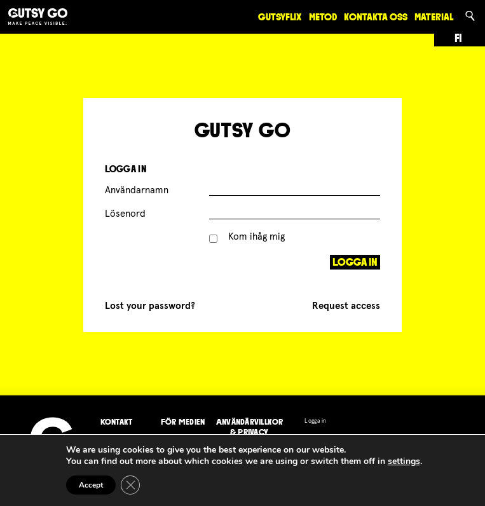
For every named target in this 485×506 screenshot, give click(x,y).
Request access (346, 306)
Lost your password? (150, 306)
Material (433, 16)
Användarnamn (136, 190)
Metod (323, 16)
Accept (91, 485)
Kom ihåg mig (247, 237)
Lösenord (125, 214)
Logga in (315, 421)
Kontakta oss (375, 16)
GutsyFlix (279, 16)
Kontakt (116, 422)
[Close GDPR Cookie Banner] (130, 485)
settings (404, 461)
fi (458, 38)
